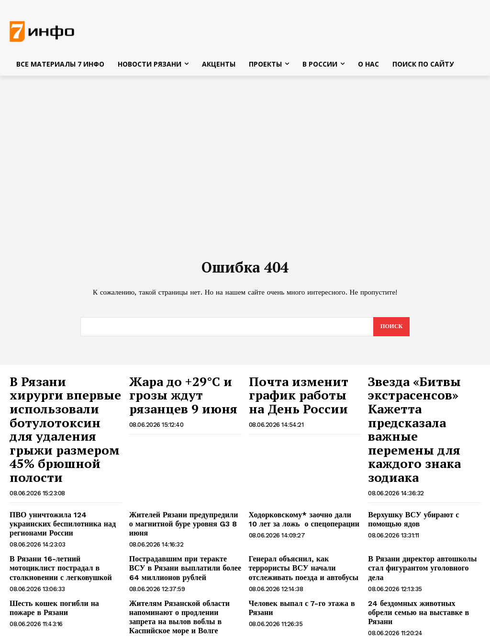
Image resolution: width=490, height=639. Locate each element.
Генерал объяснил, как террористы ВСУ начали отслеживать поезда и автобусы (302, 509)
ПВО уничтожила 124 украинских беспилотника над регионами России (66, 471)
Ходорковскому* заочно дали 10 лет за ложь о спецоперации (304, 471)
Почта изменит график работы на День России (304, 393)
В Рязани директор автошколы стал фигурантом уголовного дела (423, 505)
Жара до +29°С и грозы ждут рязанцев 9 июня (182, 388)
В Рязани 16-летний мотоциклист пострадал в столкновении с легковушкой (61, 509)
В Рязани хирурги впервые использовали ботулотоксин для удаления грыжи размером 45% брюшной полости (64, 407)
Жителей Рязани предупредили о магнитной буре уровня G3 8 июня (182, 471)
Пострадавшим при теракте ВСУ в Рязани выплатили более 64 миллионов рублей (182, 509)
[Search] (391, 330)
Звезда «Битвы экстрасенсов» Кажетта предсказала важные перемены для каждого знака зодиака (422, 407)
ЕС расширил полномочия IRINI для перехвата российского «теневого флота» (65, 598)
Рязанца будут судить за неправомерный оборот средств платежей (177, 598)
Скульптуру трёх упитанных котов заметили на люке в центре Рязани (422, 594)
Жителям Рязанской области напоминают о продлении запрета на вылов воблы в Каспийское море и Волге (185, 553)
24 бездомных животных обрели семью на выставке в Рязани (418, 545)
